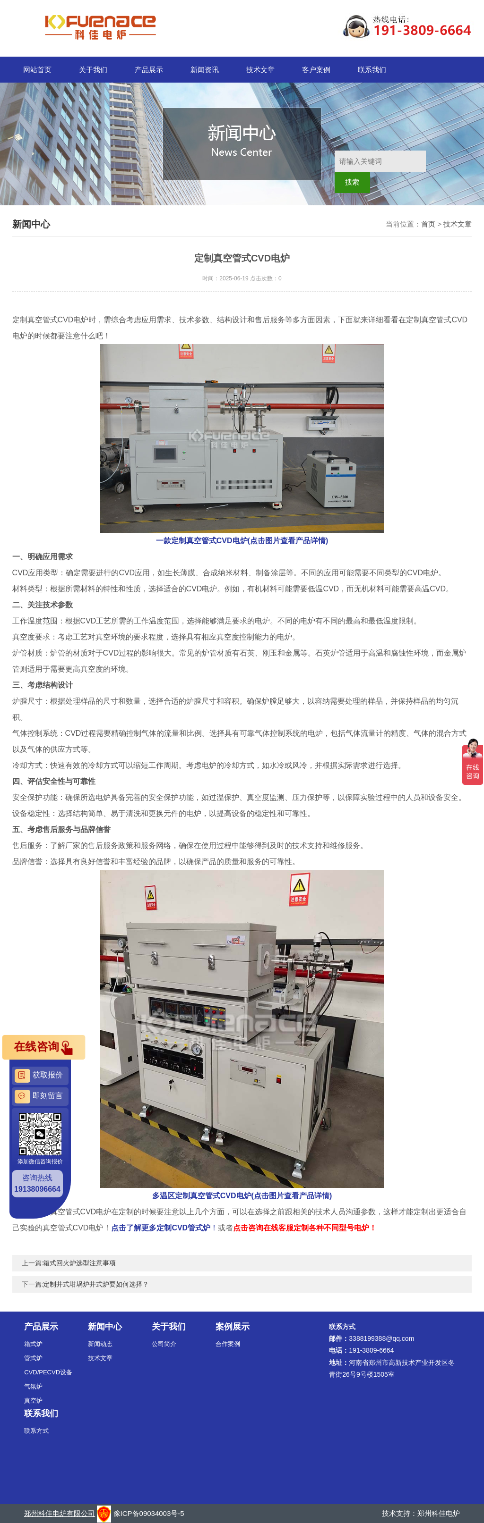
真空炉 (33, 1400)
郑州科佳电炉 (438, 1513)
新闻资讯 (204, 70)
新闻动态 (100, 1343)
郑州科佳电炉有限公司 (59, 1513)
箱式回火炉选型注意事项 (79, 1263)
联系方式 (36, 1430)
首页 (428, 224)
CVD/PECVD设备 (48, 1372)
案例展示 (233, 1326)
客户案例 (316, 70)
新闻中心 (105, 1326)
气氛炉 (33, 1386)
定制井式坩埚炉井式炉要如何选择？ (96, 1284)
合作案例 (228, 1343)
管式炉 (33, 1358)
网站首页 (37, 70)
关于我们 (93, 70)
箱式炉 (33, 1343)
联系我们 (372, 70)
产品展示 (149, 70)
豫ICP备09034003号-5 (148, 1513)
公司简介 (164, 1343)
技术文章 (260, 70)
